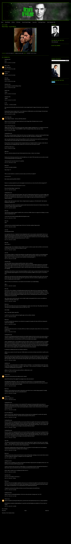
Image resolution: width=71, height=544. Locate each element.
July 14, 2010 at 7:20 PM (10, 478)
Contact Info (34, 22)
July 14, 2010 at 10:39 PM (10, 489)
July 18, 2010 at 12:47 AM (10, 496)
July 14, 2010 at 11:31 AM (10, 450)
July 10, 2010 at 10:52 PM (10, 258)
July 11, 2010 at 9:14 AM (10, 324)
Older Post (47, 510)
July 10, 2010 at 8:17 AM (10, 162)
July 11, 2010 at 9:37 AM (10, 331)
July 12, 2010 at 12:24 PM (10, 393)
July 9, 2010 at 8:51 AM (10, 81)
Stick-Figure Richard (41, 22)
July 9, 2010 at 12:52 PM (10, 100)
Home (2, 22)
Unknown (6, 71)
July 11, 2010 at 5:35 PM (10, 360)
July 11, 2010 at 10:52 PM (10, 371)
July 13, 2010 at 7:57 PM (10, 427)
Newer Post (4, 510)
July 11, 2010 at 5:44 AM (10, 285)
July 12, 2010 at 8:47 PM (10, 399)
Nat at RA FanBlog (8, 412)
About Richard (7, 22)
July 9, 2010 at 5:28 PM (10, 130)
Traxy (6, 440)
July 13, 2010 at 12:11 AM (10, 417)
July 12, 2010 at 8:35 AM (10, 385)
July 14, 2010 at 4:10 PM (10, 472)
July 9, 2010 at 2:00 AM (10, 62)
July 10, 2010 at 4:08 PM (10, 207)
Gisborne (29, 53)
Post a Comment (4, 508)
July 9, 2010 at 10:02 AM (10, 93)
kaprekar (6, 90)
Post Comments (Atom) (10, 512)
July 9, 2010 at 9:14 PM (10, 148)
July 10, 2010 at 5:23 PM (10, 239)
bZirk (5, 210)
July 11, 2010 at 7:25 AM (10, 301)
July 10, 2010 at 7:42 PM (10, 249)
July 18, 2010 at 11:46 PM (10, 506)
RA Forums (18, 22)
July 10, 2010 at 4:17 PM (10, 218)
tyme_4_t (6, 65)
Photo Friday (33, 53)
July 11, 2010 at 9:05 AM (10, 316)
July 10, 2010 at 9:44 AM (10, 189)
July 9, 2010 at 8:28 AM (10, 75)
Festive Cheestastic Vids (51, 22)
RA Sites (13, 22)
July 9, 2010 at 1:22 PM (10, 114)
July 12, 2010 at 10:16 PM (10, 409)
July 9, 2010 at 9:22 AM (10, 87)
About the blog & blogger (26, 22)
